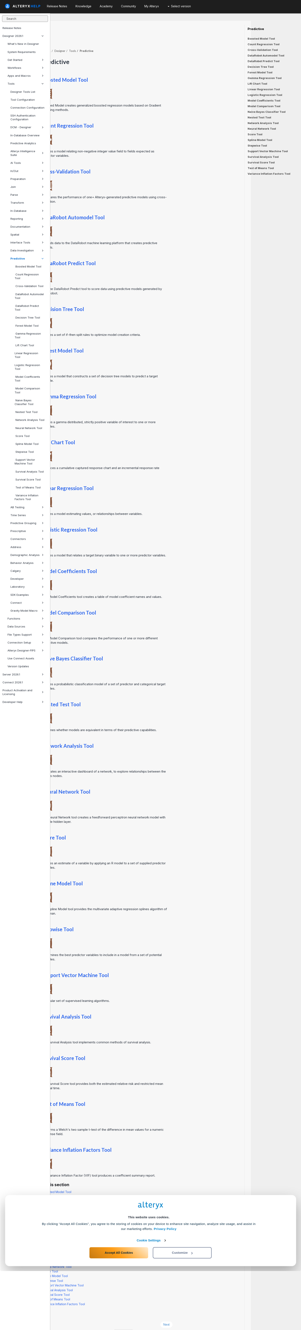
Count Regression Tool (27, 276)
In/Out (27, 171)
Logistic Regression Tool (27, 366)
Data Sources (26, 626)
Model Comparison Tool (27, 390)
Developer (27, 578)
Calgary (27, 570)
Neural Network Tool (28, 428)
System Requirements (22, 52)
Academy (106, 6)
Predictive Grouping (27, 523)
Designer (110, 39)
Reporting (27, 218)
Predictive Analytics (23, 143)
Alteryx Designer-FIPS (26, 650)
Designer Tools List (22, 91)
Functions (26, 618)
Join (27, 186)
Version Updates (18, 666)
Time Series (27, 515)
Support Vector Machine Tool (25, 461)
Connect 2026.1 (23, 682)
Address (27, 547)
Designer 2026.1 (23, 36)
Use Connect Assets (21, 658)
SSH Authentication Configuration (22, 117)
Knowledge (83, 6)
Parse (27, 194)
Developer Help (23, 702)
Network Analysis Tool (29, 420)
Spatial (27, 234)
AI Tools (27, 162)
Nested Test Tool (26, 412)
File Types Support (26, 634)
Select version (179, 6)
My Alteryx (151, 6)
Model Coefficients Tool (27, 378)
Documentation (27, 226)
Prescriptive (27, 531)
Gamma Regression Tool (28, 335)
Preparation (27, 179)
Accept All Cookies (119, 1311)
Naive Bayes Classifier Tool (24, 402)
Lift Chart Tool (24, 345)
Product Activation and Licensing (23, 692)
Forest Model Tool (27, 325)
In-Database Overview (25, 135)
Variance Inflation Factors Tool (26, 497)
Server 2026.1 (23, 674)
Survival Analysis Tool (29, 471)
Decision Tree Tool (27, 317)
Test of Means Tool (28, 487)
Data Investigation (27, 250)
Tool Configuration (22, 99)
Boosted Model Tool (28, 266)
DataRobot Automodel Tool (29, 296)
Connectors (27, 539)
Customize (182, 1311)
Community (128, 6)
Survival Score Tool (28, 479)
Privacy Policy (165, 1288)
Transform (27, 202)
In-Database (27, 210)
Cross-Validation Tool (29, 286)
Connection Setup (26, 642)
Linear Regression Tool (26, 355)
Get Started (26, 59)
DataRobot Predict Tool (27, 307)
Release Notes (12, 28)
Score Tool (22, 436)
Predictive (27, 258)
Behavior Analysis (27, 563)
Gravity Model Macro (27, 610)
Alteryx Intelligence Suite (27, 153)
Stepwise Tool (24, 451)
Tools (26, 83)
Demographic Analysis (27, 555)
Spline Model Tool (27, 443)
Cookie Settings (149, 1299)
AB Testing (27, 507)
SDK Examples (27, 594)
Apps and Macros (26, 75)
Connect (27, 602)
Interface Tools (27, 242)
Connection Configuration (27, 107)
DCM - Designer (27, 127)
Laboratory (27, 586)
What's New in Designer (23, 43)
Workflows (26, 67)
